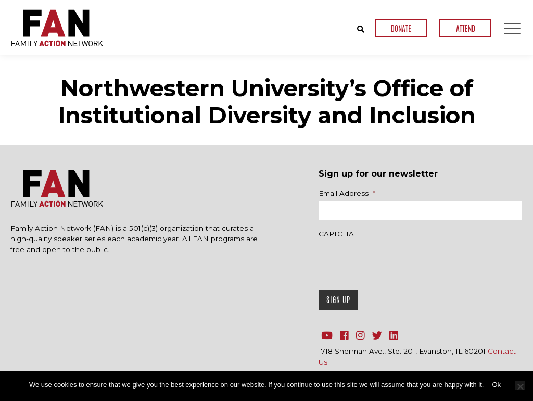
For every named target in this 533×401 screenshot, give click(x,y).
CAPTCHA (336, 234)
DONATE (401, 28)
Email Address (347, 193)
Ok (496, 385)
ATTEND (465, 28)
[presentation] (398, 261)
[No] (520, 385)
